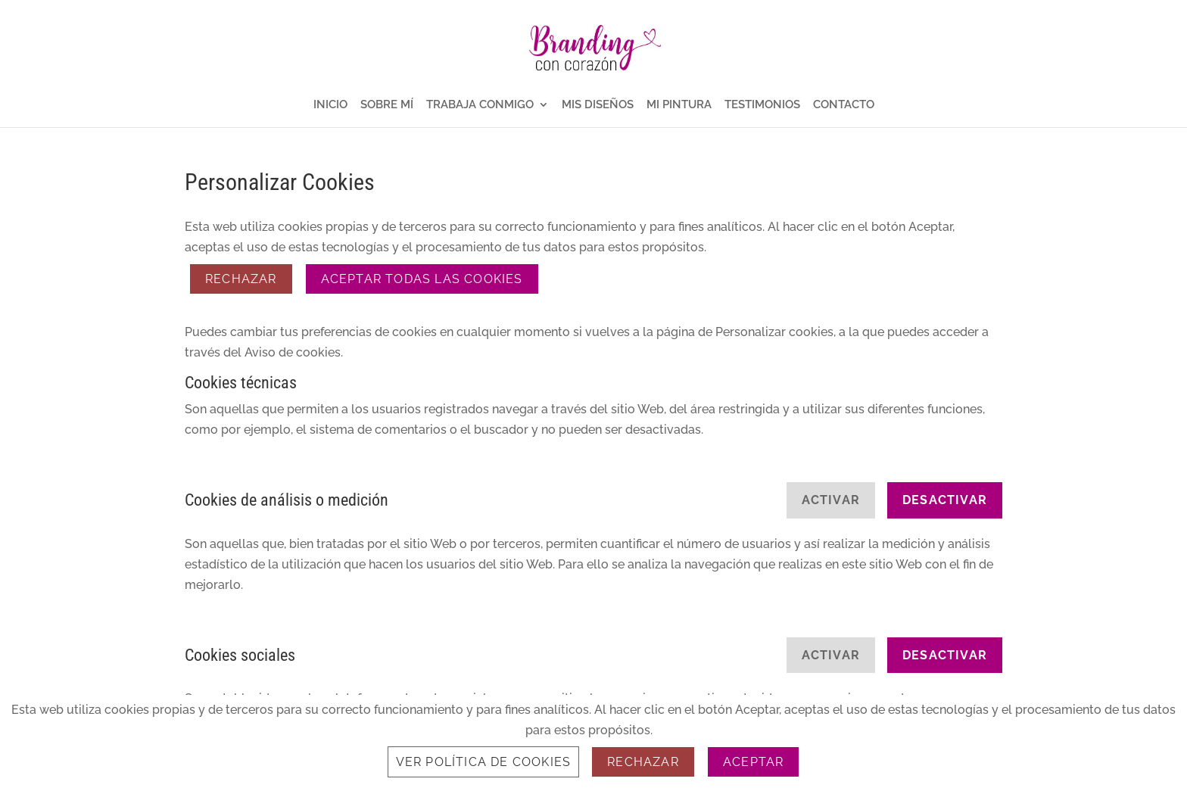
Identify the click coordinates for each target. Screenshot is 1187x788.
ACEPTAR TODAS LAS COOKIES (422, 279)
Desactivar (944, 500)
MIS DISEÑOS (598, 105)
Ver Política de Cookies (484, 762)
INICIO (330, 105)
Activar (831, 500)
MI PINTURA (679, 105)
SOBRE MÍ (386, 105)
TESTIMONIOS (762, 105)
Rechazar (241, 279)
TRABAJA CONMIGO (480, 105)
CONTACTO (843, 105)
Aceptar (753, 762)
